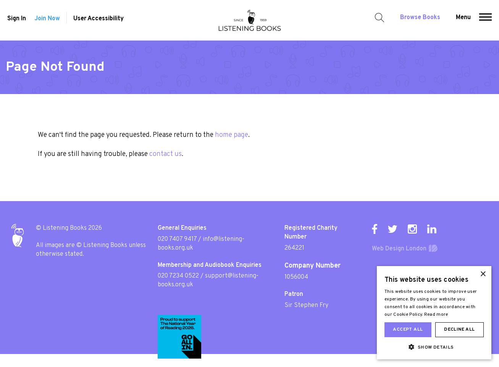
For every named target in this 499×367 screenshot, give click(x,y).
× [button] (483, 274)
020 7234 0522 (178, 276)
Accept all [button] (408, 329)
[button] (487, 20)
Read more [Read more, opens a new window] (436, 315)
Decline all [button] (459, 329)
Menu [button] (464, 20)
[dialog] (434, 312)
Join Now (47, 21)
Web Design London (399, 249)
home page (231, 135)
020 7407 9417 (177, 239)
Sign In (15, 21)
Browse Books (422, 20)
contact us (165, 154)
